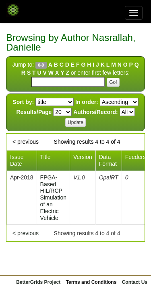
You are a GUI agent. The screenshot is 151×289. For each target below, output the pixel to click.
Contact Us (134, 282)
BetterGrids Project (38, 282)
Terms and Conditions (91, 282)
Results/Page (34, 112)
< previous (25, 141)
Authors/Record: (95, 112)
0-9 (41, 65)
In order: (86, 102)
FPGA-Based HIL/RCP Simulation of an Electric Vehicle (53, 197)
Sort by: (23, 102)
